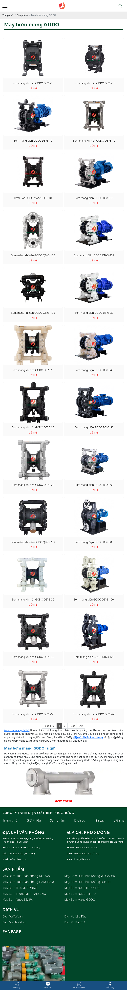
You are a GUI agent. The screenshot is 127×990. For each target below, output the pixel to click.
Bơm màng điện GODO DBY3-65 (94, 485)
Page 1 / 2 (49, 725)
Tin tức (99, 820)
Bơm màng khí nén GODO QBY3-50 (33, 714)
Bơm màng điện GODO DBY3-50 (94, 427)
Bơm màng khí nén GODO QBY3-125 (33, 313)
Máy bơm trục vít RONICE (19, 888)
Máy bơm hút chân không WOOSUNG (90, 876)
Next (72, 725)
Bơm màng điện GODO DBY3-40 (94, 370)
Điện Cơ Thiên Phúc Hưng (88, 737)
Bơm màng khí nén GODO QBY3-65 (94, 714)
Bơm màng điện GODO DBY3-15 (94, 198)
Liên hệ (119, 820)
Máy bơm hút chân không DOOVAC (26, 876)
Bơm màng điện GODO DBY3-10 (33, 140)
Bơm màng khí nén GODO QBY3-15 (33, 370)
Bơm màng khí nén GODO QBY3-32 (33, 599)
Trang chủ (9, 820)
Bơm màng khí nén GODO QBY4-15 (33, 83)
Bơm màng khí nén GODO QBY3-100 (33, 255)
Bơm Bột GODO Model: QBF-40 (33, 198)
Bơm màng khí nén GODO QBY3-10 (94, 140)
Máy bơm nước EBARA (17, 899)
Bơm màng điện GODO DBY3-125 (94, 657)
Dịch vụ (79, 820)
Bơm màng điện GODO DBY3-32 (94, 313)
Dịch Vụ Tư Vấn (12, 916)
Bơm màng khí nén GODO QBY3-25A (33, 542)
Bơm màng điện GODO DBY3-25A (94, 255)
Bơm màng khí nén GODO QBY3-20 (33, 427)
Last (81, 725)
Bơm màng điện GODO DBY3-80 (94, 542)
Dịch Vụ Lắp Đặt (75, 916)
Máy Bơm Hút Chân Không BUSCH (87, 882)
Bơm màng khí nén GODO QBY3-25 (33, 485)
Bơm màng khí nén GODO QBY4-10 (94, 83)
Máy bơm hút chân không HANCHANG (28, 882)
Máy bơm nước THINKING (82, 888)
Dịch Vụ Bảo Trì (74, 922)
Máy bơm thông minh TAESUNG (24, 894)
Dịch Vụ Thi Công (13, 922)
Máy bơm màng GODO (16, 730)
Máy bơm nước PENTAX (80, 894)
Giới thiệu (33, 820)
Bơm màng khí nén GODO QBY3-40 (33, 657)
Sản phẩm (57, 820)
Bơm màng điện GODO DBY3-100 (94, 599)
